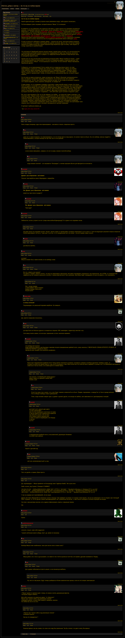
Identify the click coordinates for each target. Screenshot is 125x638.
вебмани (79, 34)
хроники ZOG (36, 108)
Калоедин (44, 31)
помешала (69, 35)
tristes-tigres (79, 31)
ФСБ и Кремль (25, 35)
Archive (12, 8)
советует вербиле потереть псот (54, 37)
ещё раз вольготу (45, 35)
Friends (17, 8)
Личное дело (24, 8)
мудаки (25, 108)
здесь (75, 38)
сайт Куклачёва (35, 35)
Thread (30, 121)
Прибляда (59, 31)
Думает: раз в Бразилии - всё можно (10, 21)
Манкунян (52, 31)
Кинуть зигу (24, 16)
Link (50, 16)
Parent (32, 134)
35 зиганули (30, 16)
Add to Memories (38, 16)
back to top (120, 112)
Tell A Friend (45, 16)
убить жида (30, 108)
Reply (22, 121)
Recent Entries (5, 8)
